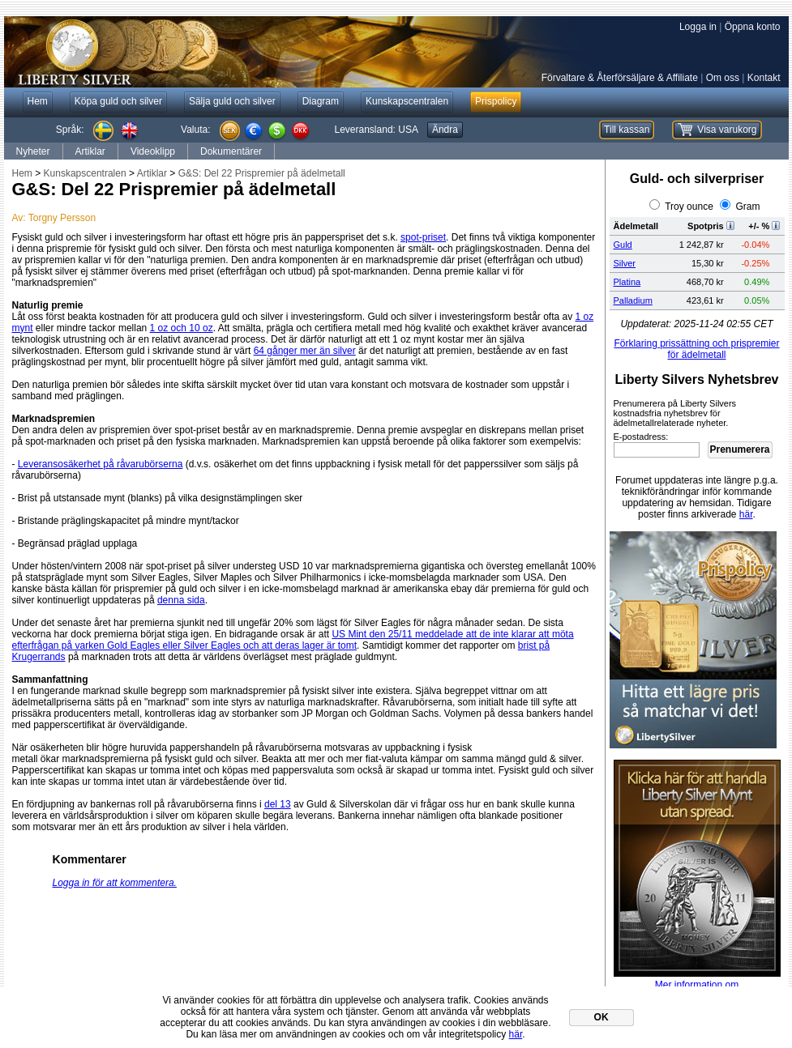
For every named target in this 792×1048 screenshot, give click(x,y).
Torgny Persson (62, 218)
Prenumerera (739, 449)
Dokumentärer (231, 151)
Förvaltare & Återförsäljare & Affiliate (620, 77)
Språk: (70, 129)
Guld (623, 244)
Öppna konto (753, 26)
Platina (627, 282)
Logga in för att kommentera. (115, 882)
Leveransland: (376, 129)
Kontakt (764, 77)
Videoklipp (153, 151)
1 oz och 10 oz (181, 328)
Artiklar (90, 151)
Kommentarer (89, 859)
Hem (22, 173)
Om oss (722, 77)
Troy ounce (689, 206)
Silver (625, 263)
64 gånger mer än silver (305, 350)
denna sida (181, 600)
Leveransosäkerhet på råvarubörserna (100, 464)
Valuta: (195, 129)
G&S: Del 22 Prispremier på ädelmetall (261, 173)
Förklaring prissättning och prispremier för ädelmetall (696, 349)
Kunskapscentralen (85, 173)
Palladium (633, 300)
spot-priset (423, 237)
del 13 (277, 804)
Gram (748, 206)
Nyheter (33, 151)
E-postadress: (641, 436)
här (746, 514)
